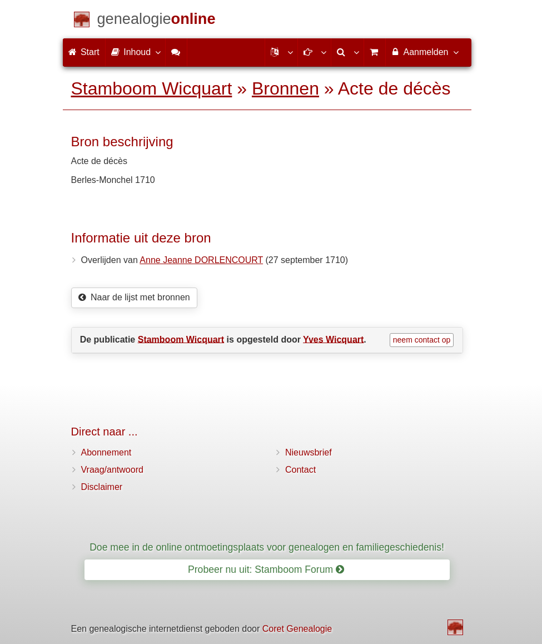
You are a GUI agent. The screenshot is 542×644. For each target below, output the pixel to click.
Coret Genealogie (297, 628)
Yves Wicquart (333, 339)
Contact (300, 469)
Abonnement (106, 452)
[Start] (156, 21)
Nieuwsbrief (308, 452)
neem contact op (422, 339)
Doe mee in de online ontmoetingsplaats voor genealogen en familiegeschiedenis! (266, 547)
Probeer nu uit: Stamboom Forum (266, 569)
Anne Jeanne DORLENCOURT (201, 260)
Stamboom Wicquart (151, 88)
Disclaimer (102, 487)
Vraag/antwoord (112, 469)
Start (84, 52)
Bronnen (285, 88)
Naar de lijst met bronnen (134, 297)
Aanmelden (424, 51)
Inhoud (135, 51)
